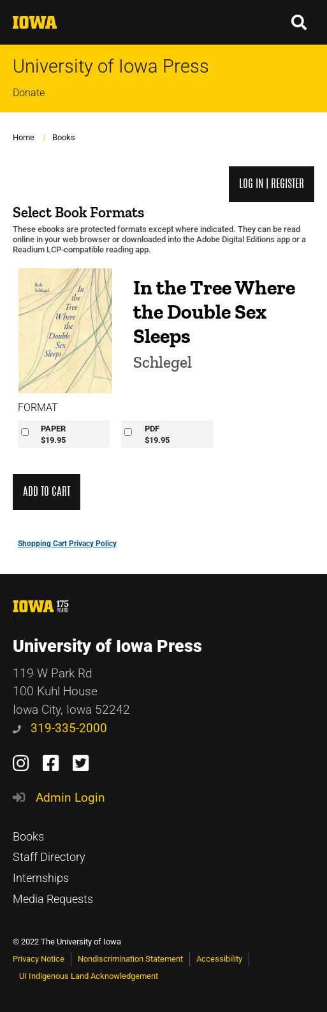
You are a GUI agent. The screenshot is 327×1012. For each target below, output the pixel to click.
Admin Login (70, 797)
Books (63, 137)
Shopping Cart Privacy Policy (67, 543)
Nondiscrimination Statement (130, 959)
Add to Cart (46, 491)
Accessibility (219, 959)
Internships (41, 878)
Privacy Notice (38, 959)
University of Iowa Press (111, 66)
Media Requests (53, 899)
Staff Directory (49, 857)
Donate (29, 93)
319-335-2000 (60, 728)
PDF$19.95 (157, 434)
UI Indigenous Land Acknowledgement (88, 976)
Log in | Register (271, 184)
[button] (299, 22)
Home (23, 137)
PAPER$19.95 (53, 434)
